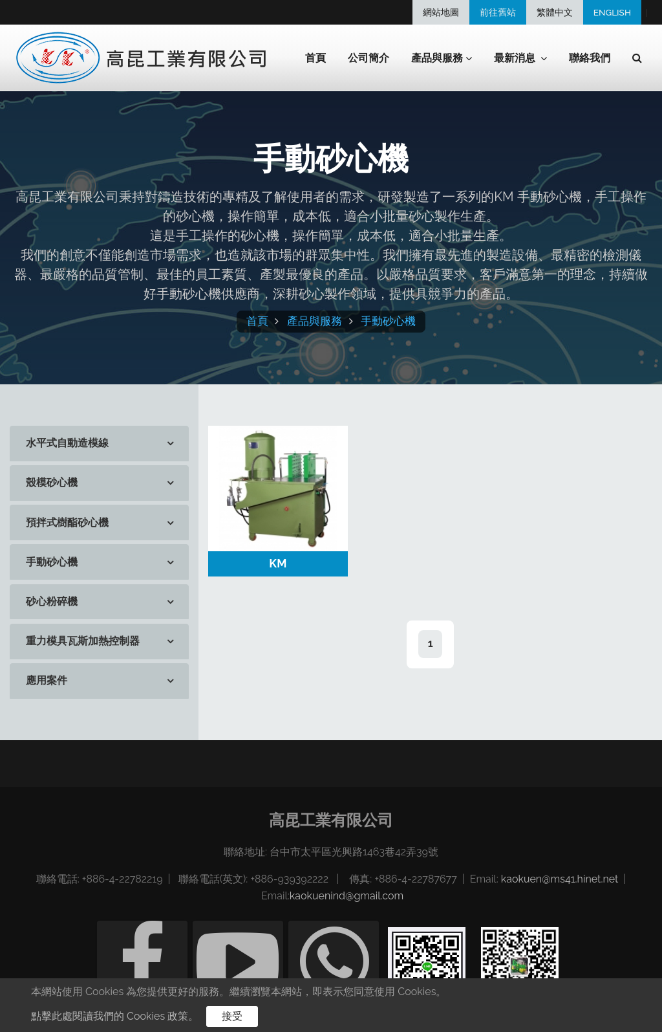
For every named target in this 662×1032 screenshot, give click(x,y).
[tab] (99, 443)
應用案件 (46, 680)
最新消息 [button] (520, 58)
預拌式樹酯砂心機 (67, 522)
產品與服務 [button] (441, 58)
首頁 (315, 58)
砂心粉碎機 (52, 601)
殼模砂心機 (52, 482)
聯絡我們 (589, 58)
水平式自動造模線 (67, 443)
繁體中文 (555, 12)
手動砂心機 (388, 320)
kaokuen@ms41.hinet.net (560, 879)
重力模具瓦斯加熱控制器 (83, 641)
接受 (232, 1016)
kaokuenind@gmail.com (346, 896)
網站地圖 (441, 12)
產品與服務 (314, 320)
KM (277, 563)
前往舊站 (498, 12)
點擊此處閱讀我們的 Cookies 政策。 (114, 1016)
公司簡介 (368, 58)
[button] (637, 58)
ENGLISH (612, 12)
